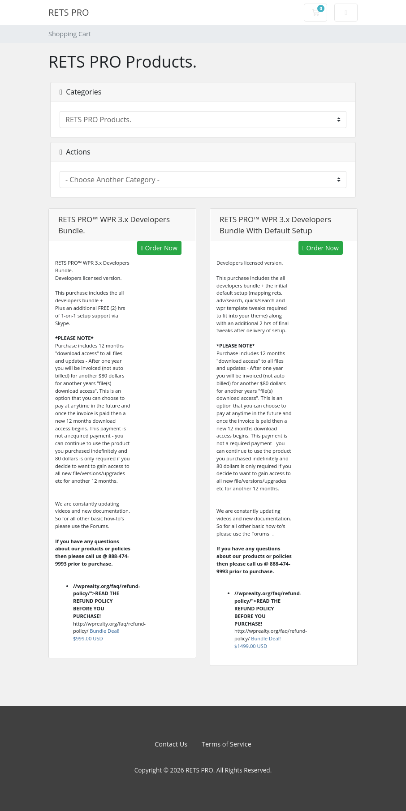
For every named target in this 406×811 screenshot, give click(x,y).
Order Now (159, 248)
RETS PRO (68, 12)
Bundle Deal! (96, 634)
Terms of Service (226, 744)
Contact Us (171, 744)
